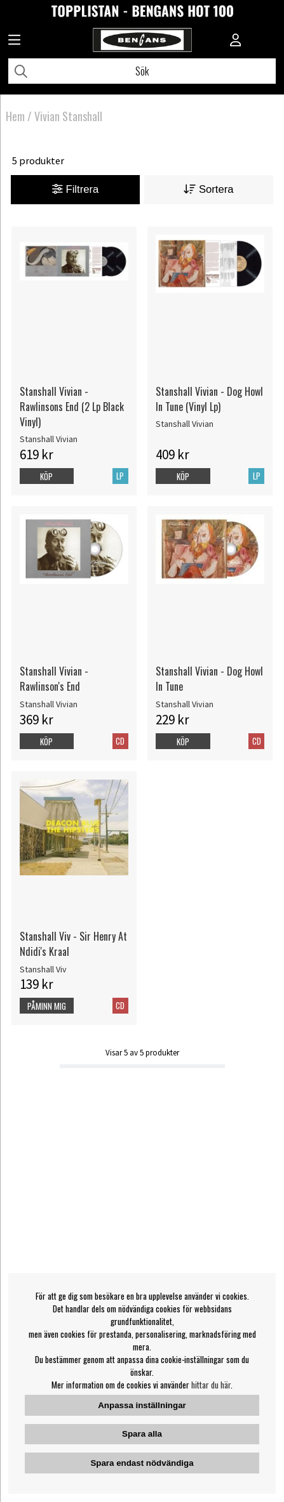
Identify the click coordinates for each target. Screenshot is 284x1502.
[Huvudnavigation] (14, 41)
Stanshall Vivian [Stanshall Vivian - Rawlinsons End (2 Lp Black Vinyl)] (49, 439)
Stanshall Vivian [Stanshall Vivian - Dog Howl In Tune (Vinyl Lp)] (184, 423)
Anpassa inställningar (142, 1405)
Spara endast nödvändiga (141, 1463)
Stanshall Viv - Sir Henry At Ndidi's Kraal (73, 944)
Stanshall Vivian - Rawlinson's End (54, 678)
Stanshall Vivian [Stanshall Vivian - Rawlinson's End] (49, 704)
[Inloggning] (235, 41)
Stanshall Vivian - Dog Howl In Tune (209, 678)
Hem (15, 116)
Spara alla (142, 1434)
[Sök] (142, 71)
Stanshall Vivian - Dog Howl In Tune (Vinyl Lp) (209, 399)
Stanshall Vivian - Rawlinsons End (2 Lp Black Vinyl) (72, 406)
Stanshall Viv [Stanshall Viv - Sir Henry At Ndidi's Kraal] (43, 969)
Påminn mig (46, 1006)
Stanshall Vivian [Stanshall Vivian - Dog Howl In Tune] (184, 704)
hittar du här (211, 1384)
